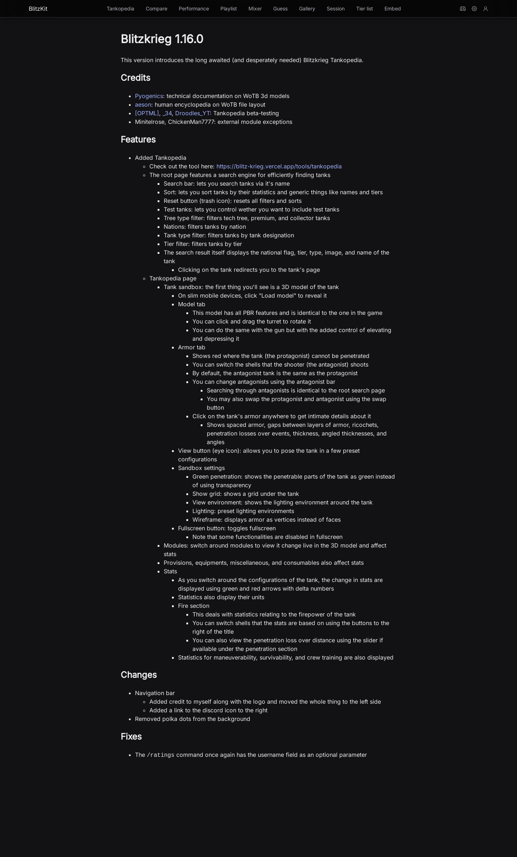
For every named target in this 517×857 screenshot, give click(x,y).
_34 (167, 113)
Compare (156, 8)
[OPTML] (147, 113)
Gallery (307, 8)
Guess (280, 8)
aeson (143, 104)
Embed (393, 8)
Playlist (228, 8)
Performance (194, 8)
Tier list (364, 8)
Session (336, 8)
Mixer (255, 8)
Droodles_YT (192, 113)
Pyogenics (149, 95)
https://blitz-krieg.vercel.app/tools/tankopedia (279, 166)
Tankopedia (120, 8)
